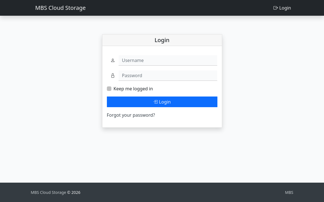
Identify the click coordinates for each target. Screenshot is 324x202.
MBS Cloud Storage (60, 8)
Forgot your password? (131, 115)
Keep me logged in (133, 89)
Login (282, 8)
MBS (289, 192)
